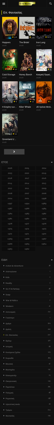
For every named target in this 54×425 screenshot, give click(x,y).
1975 (10, 229)
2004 (10, 198)
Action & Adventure (14, 266)
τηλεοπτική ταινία (13, 404)
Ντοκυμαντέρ (11, 375)
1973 (44, 229)
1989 (44, 203)
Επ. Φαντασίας (12, 335)
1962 (27, 249)
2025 (27, 168)
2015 (10, 183)
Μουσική (9, 364)
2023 (10, 173)
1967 (44, 239)
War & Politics (12, 300)
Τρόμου (9, 410)
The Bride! (24, 42)
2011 (27, 188)
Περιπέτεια (10, 387)
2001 (27, 198)
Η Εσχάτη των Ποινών (12, 107)
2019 (44, 173)
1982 (44, 213)
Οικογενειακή (11, 381)
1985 (44, 208)
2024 (44, 168)
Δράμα (8, 323)
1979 (44, 219)
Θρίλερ (8, 341)
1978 (10, 224)
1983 (27, 213)
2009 (44, 188)
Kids (7, 277)
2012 (10, 188)
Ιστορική (9, 347)
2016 (44, 178)
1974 (27, 229)
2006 (44, 193)
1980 (27, 219)
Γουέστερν (10, 318)
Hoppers (6, 42)
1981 (10, 219)
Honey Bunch (25, 74)
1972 (10, 234)
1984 (10, 213)
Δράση (8, 329)
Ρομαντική (10, 398)
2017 (27, 178)
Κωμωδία (9, 358)
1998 (44, 198)
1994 (27, 203)
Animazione (11, 271)
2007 (27, 193)
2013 (44, 183)
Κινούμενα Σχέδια (13, 352)
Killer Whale (25, 107)
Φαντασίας (10, 416)
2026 (10, 168)
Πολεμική (9, 393)
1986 (27, 208)
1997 (10, 203)
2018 (10, 178)
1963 (10, 249)
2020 (27, 173)
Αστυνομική (10, 312)
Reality (9, 283)
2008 (10, 193)
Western (9, 306)
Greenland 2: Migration (13, 139)
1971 (27, 234)
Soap (8, 295)
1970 (44, 234)
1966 (9, 244)
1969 (9, 239)
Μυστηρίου (10, 370)
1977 (27, 224)
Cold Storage (8, 74)
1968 (27, 239)
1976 (44, 224)
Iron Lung (40, 42)
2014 (27, 183)
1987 (10, 208)
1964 (44, 244)
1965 (27, 244)
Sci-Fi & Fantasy (13, 289)
